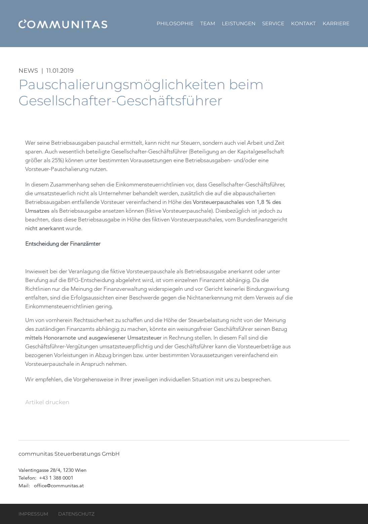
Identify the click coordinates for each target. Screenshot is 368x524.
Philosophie (175, 23)
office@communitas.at (59, 486)
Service (273, 23)
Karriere (336, 23)
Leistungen (238, 23)
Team (207, 23)
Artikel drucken (47, 402)
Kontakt (303, 23)
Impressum (33, 514)
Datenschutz (76, 514)
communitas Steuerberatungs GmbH (62, 23)
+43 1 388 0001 (56, 478)
